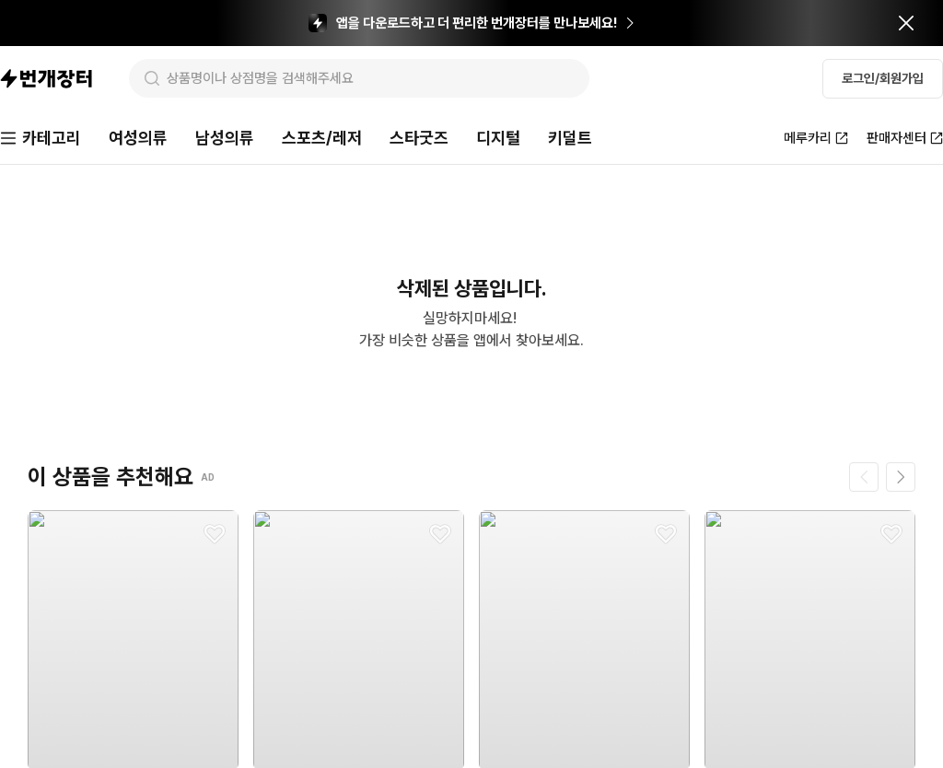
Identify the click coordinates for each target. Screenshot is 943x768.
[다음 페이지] (900, 477)
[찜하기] (215, 534)
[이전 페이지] (864, 477)
